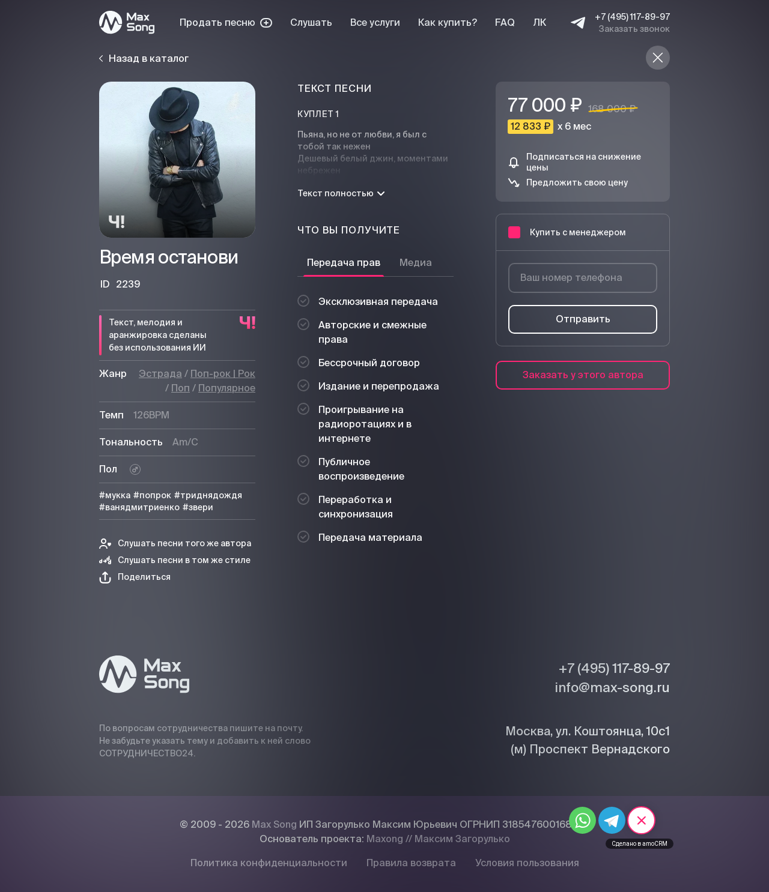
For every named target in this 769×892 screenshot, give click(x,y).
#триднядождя (208, 495)
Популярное (226, 388)
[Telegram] (578, 23)
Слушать (311, 22)
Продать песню (226, 22)
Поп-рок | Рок (222, 373)
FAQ (505, 22)
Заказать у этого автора (583, 375)
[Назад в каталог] (658, 58)
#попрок (152, 495)
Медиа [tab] (416, 262)
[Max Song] (126, 22)
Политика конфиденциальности (268, 863)
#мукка (114, 495)
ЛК (539, 22)
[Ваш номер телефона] (582, 278)
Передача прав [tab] (343, 262)
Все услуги (375, 22)
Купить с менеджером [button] (567, 232)
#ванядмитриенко (139, 507)
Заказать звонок (634, 29)
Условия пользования (527, 863)
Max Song (274, 824)
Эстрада (160, 373)
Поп (180, 388)
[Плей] (177, 160)
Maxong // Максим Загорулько (438, 839)
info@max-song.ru (612, 687)
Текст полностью (340, 193)
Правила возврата (411, 863)
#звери (198, 507)
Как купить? (447, 22)
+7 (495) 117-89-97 (632, 17)
